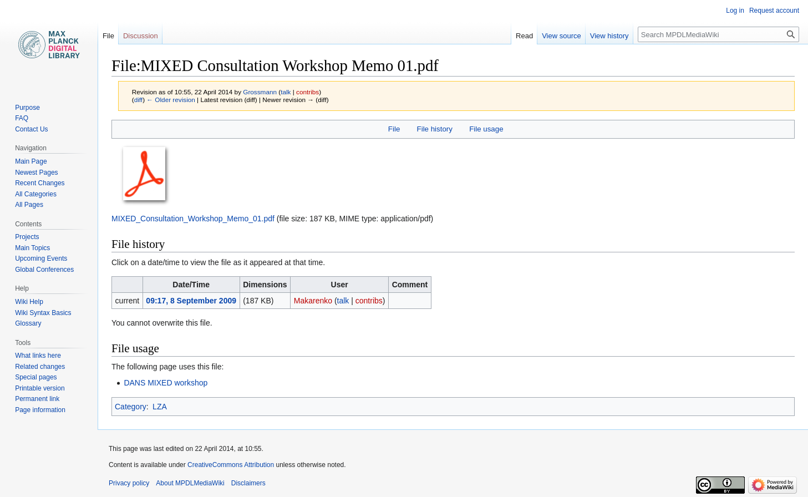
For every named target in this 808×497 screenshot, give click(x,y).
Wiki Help (29, 302)
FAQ (21, 118)
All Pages (29, 205)
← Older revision (170, 99)
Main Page (31, 161)
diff (138, 99)
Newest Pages (36, 172)
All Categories (36, 194)
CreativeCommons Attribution (230, 465)
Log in (735, 10)
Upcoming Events (41, 258)
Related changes (40, 367)
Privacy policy (129, 483)
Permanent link (37, 399)
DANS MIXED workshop (165, 382)
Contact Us (31, 129)
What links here (38, 355)
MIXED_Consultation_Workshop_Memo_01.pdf (193, 218)
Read (524, 36)
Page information (40, 410)
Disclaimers (248, 483)
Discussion (140, 36)
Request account (774, 10)
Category (130, 406)
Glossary (28, 323)
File (394, 129)
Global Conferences (44, 269)
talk (286, 91)
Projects (27, 237)
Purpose (27, 107)
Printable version (39, 388)
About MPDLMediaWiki (190, 483)
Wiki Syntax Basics (43, 313)
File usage (486, 129)
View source (561, 36)
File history (435, 129)
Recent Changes (39, 183)
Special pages (36, 377)
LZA (160, 406)
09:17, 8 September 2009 (191, 300)
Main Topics (32, 248)
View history (609, 36)
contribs (307, 91)
